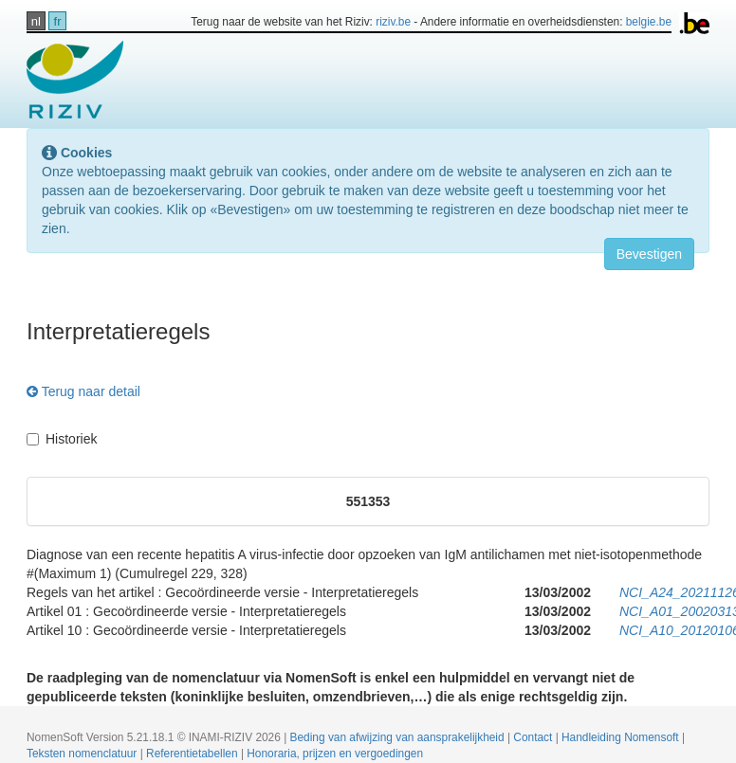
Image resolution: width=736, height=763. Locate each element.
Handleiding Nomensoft (621, 737)
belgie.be (649, 21)
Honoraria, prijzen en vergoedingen (335, 753)
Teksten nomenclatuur (83, 753)
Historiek (62, 438)
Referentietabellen (193, 753)
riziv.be (393, 21)
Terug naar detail (83, 391)
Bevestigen (649, 254)
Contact (534, 737)
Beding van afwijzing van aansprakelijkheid (398, 737)
